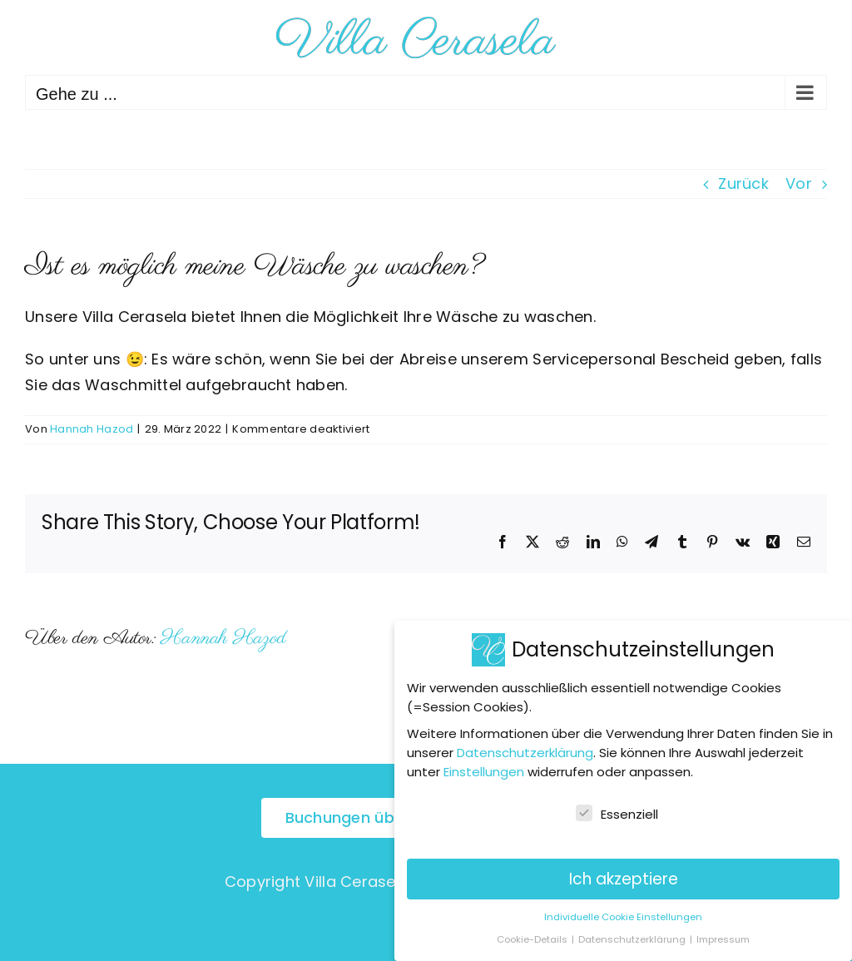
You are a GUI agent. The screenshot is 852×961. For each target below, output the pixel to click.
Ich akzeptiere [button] (623, 876)
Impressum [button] (723, 937)
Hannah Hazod (91, 429)
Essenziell (617, 812)
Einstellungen (483, 770)
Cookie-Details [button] (533, 937)
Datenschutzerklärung (525, 751)
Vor (798, 183)
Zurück (743, 183)
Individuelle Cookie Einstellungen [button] (623, 914)
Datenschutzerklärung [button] (633, 937)
